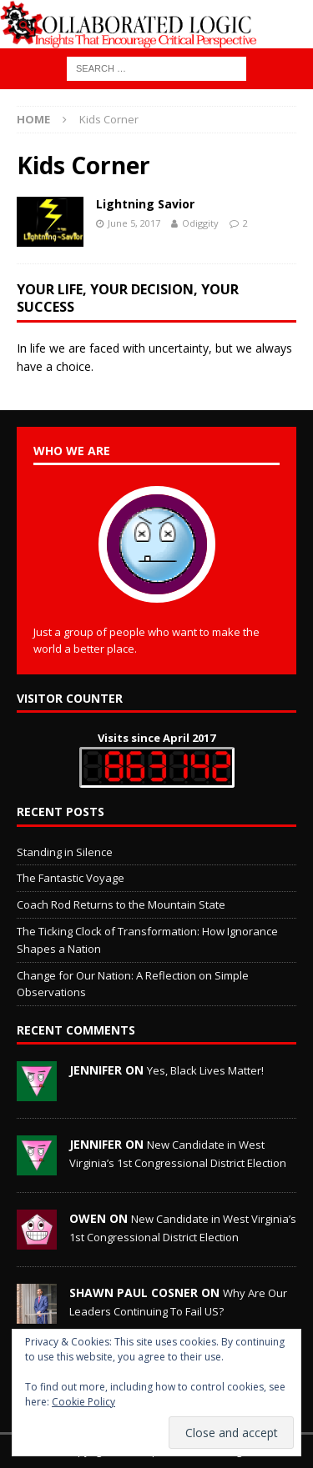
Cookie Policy (83, 1402)
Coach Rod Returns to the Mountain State (121, 904)
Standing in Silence (65, 851)
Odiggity (200, 223)
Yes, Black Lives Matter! (205, 1070)
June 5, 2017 (134, 223)
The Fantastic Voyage (70, 877)
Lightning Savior (145, 204)
